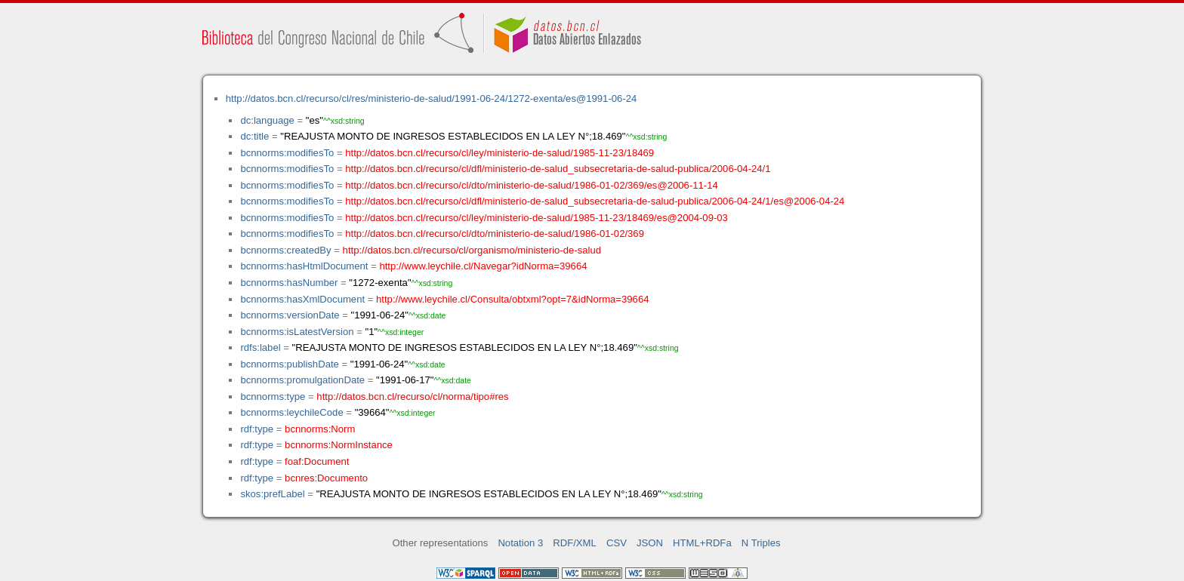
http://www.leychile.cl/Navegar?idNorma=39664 (483, 266)
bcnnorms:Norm (320, 429)
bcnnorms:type (272, 396)
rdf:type (256, 429)
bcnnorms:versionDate (289, 315)
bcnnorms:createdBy (285, 250)
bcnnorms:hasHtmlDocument (304, 266)
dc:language (267, 120)
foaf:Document (317, 461)
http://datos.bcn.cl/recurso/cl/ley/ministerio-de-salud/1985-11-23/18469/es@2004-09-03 (536, 217)
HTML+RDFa (702, 543)
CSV (616, 543)
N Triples (761, 543)
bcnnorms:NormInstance (339, 444)
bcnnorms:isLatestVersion (296, 331)
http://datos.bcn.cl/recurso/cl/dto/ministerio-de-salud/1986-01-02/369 (494, 233)
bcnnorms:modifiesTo (287, 152)
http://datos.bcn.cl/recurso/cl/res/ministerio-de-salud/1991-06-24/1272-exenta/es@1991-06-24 (431, 98)
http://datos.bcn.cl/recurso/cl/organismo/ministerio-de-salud (472, 250)
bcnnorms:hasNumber (289, 282)
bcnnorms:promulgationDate (302, 380)
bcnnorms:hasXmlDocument (302, 299)
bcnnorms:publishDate (289, 364)
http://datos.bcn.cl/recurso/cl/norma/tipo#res (412, 396)
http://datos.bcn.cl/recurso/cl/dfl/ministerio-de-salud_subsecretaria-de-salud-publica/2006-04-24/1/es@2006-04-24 (594, 201)
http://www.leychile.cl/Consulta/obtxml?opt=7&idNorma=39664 (512, 299)
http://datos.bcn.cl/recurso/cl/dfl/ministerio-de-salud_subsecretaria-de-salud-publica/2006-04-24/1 (557, 168)
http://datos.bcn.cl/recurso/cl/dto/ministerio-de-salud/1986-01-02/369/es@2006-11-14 (531, 185)
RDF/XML (575, 543)
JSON (650, 543)
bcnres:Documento (326, 478)
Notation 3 (520, 543)
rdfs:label (260, 347)
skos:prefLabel (272, 494)
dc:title (254, 136)
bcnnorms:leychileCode (291, 412)
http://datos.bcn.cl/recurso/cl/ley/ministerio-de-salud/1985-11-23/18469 (499, 152)
